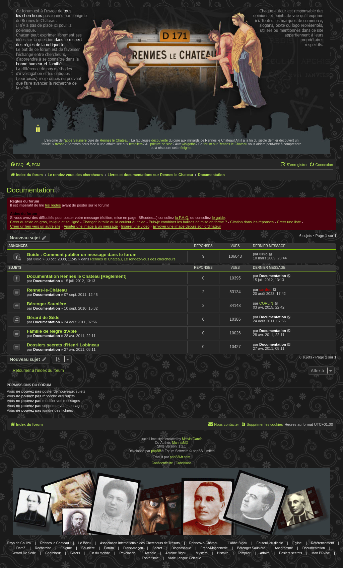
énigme (186, 148)
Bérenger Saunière (46, 303)
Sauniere (88, 548)
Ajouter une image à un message (91, 226)
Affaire (265, 553)
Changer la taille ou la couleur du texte (113, 222)
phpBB (156, 451)
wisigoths (189, 144)
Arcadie (150, 553)
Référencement (322, 543)
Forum (109, 548)
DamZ (20, 548)
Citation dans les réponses (252, 222)
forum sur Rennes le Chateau (226, 144)
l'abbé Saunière (75, 140)
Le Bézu (84, 543)
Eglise (296, 543)
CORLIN (266, 303)
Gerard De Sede (23, 553)
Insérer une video (135, 226)
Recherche (43, 548)
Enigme (66, 548)
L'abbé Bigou (237, 543)
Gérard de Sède (43, 317)
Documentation (30, 190)
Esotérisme (150, 558)
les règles (53, 205)
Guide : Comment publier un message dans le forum (82, 254)
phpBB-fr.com (180, 457)
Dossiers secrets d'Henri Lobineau (63, 344)
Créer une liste (289, 222)
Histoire (222, 553)
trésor (59, 144)
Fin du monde (99, 553)
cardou (265, 290)
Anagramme (284, 548)
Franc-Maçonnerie (214, 548)
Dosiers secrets (290, 553)
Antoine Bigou (175, 553)
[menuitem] (16, 165)
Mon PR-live (321, 553)
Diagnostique (181, 548)
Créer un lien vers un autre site (35, 226)
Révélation (127, 553)
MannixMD (180, 442)
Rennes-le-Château (47, 290)
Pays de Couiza (19, 543)
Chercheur (53, 553)
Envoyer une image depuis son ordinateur (187, 226)
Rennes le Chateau (114, 140)
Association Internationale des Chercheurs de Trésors (140, 543)
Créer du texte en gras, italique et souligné (44, 222)
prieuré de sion (161, 144)
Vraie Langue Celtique (184, 558)
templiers (136, 144)
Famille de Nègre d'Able (52, 331)
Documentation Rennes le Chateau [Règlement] (77, 276)
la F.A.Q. (182, 218)
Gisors (75, 553)
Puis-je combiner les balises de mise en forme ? (188, 222)
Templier (244, 553)
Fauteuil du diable (270, 543)
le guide (218, 218)
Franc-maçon (133, 548)
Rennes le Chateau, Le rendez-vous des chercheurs (132, 259)
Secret (157, 548)
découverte (159, 140)
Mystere (202, 553)
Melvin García (192, 439)
